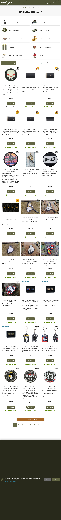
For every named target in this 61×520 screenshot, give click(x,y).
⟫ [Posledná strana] (46, 425)
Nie (47, 480)
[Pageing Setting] (58, 63)
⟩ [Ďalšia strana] (42, 425)
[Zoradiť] (48, 63)
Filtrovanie (8, 63)
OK (56, 480)
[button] (48, 3)
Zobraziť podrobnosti (10, 481)
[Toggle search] (43, 3)
